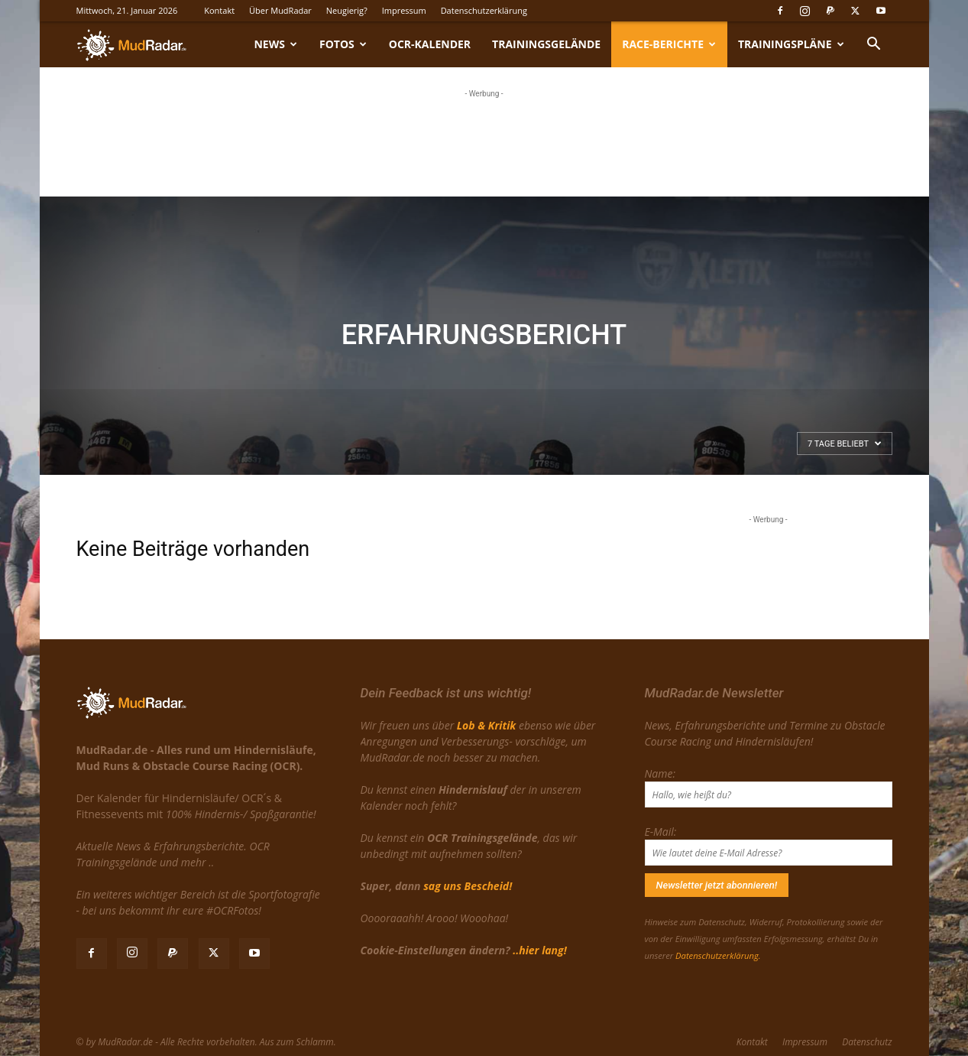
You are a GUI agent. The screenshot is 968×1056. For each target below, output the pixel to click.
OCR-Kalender (430, 44)
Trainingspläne (790, 44)
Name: (660, 773)
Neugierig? (346, 10)
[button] (874, 45)
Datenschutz (867, 1041)
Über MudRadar (280, 10)
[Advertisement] (484, 140)
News (275, 44)
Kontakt (219, 10)
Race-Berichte (669, 44)
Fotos (343, 44)
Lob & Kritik (486, 725)
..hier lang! (539, 950)
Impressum (404, 10)
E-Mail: (661, 831)
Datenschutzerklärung (484, 10)
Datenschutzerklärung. (717, 955)
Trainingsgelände (546, 44)
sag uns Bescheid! (467, 886)
